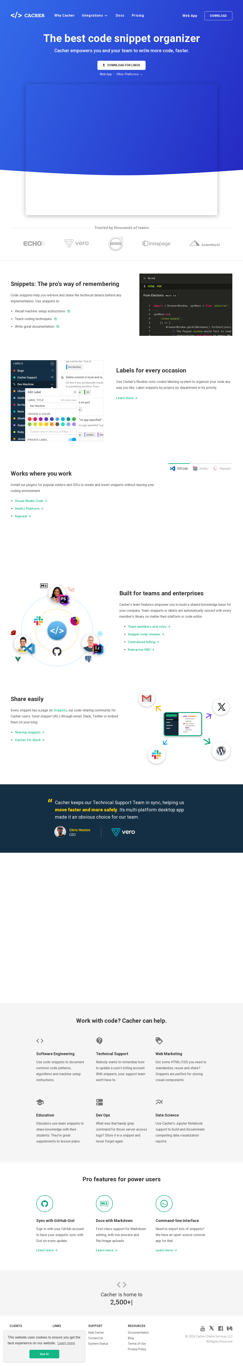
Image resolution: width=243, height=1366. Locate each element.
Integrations (95, 15)
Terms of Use (137, 1343)
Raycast (23, 516)
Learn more (127, 398)
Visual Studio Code (31, 501)
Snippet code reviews (146, 634)
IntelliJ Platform (29, 509)
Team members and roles (149, 627)
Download (218, 15)
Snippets (60, 710)
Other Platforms (129, 74)
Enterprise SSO (141, 650)
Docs (120, 15)
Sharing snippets (30, 732)
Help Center (96, 1332)
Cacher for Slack (30, 740)
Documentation (138, 1332)
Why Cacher (64, 15)
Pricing (138, 15)
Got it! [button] (44, 1354)
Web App (189, 16)
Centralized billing (144, 642)
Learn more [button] (66, 1343)
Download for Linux (121, 65)
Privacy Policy (137, 1349)
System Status (98, 1343)
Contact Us (95, 1338)
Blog (131, 1338)
